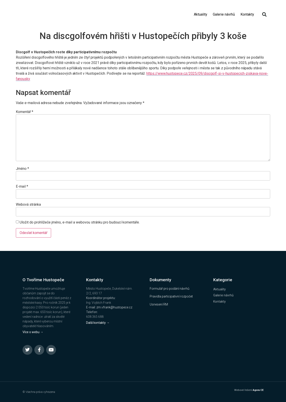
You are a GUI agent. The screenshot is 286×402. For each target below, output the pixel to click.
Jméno (22, 168)
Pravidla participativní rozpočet (171, 296)
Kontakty (247, 14)
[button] (264, 14)
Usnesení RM (159, 304)
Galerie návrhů (224, 14)
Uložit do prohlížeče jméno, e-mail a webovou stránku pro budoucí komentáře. (80, 222)
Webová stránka (28, 204)
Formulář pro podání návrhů (169, 288)
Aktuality (200, 14)
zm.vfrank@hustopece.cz (114, 307)
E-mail (22, 186)
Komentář (24, 112)
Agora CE (258, 390)
